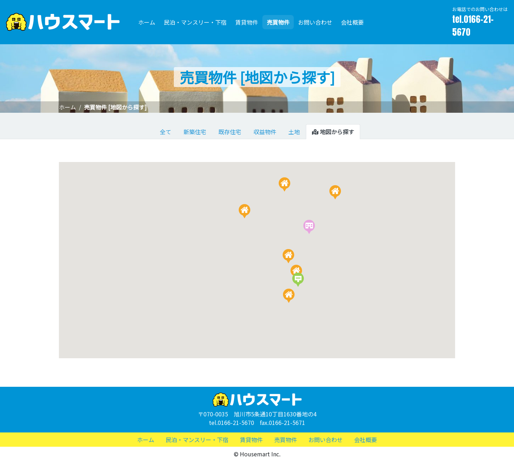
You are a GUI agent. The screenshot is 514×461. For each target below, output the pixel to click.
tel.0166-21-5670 (473, 26)
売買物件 (278, 22)
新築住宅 (194, 131)
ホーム (146, 22)
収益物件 (264, 131)
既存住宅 (229, 131)
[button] (335, 192)
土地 (294, 131)
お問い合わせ (315, 22)
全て (165, 131)
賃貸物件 (246, 22)
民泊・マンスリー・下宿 (195, 22)
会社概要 (352, 22)
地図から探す (333, 131)
